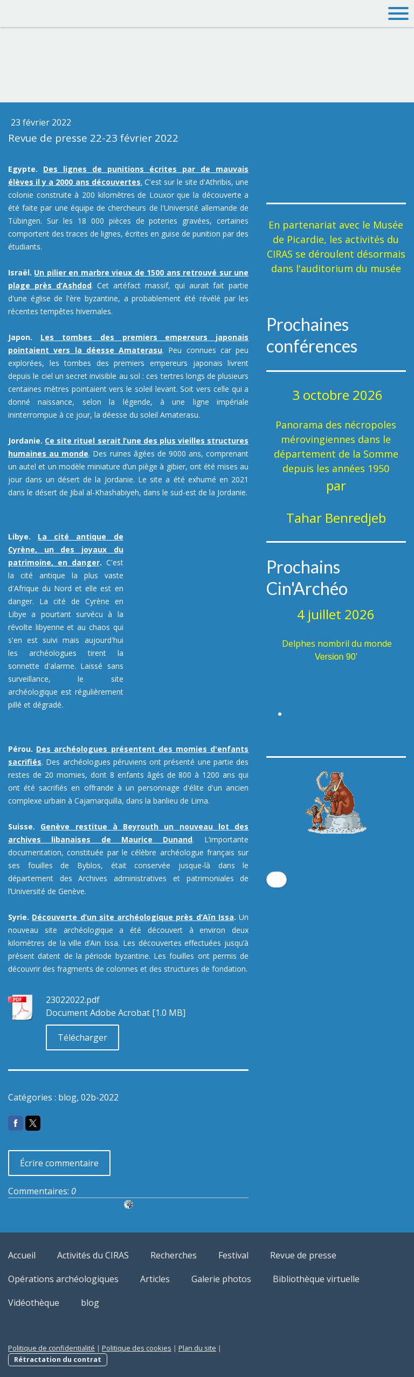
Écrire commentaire (59, 1163)
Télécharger (82, 1037)
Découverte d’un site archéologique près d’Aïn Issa (133, 917)
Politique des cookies (136, 1348)
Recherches (173, 1255)
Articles (155, 1279)
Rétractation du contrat (57, 1359)
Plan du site (197, 1348)
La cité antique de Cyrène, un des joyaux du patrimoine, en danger (65, 549)
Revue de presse (303, 1255)
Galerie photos (221, 1279)
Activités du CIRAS (93, 1255)
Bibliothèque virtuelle (316, 1279)
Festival (233, 1255)
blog (90, 1303)
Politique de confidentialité (51, 1348)
